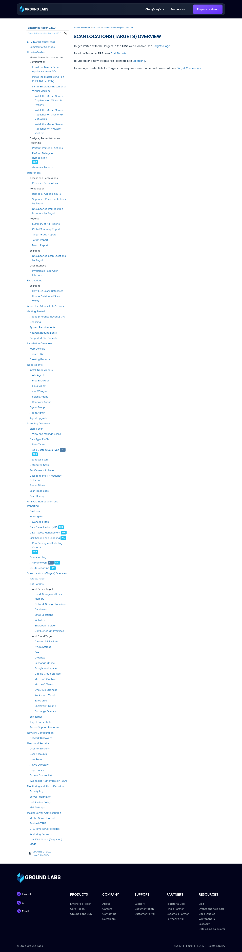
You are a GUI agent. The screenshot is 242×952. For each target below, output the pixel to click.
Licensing (35, 322)
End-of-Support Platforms (44, 727)
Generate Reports (42, 167)
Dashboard (36, 511)
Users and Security (38, 743)
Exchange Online (45, 663)
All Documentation (82, 28)
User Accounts (38, 754)
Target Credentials (40, 722)
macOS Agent (40, 391)
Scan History (37, 496)
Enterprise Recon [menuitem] (80, 904)
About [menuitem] (106, 904)
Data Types (38, 444)
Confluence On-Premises (49, 631)
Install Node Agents (41, 370)
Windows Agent (41, 402)
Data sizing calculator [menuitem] (212, 929)
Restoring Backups (40, 834)
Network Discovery (41, 738)
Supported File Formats (43, 338)
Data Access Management (45, 532)
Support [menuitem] (139, 904)
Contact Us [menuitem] (109, 914)
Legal (189, 946)
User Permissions (40, 748)
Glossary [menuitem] (204, 924)
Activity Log (37, 791)
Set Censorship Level (42, 470)
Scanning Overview (38, 423)
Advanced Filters (39, 522)
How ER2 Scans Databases (47, 291)
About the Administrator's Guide (46, 306)
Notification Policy (40, 802)
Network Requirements (43, 332)
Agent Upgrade (39, 418)
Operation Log (38, 557)
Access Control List (41, 775)
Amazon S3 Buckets (46, 641)
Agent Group (37, 407)
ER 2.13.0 (96, 28)
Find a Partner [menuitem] (175, 909)
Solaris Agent (40, 396)
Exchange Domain (45, 711)
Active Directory (39, 764)
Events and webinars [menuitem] (212, 909)
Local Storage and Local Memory (49, 596)
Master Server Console (43, 818)
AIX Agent (38, 375)
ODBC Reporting (39, 568)
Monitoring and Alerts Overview (45, 786)
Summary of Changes (42, 47)
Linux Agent (39, 386)
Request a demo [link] (207, 9)
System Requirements (42, 327)
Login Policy (37, 770)
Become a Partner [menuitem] (178, 914)
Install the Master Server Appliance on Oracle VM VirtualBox (49, 115)
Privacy (177, 946)
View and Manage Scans (46, 434)
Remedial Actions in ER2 (46, 194)
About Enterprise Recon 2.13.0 (47, 316)
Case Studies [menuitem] (207, 914)
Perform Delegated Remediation (43, 155)
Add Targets (37, 584)
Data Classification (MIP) (43, 527)
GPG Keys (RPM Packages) (45, 829)
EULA (200, 946)
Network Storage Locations (50, 604)
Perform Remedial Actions (47, 148)
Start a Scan (36, 428)
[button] (178, 9)
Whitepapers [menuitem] (207, 919)
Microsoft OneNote (46, 679)
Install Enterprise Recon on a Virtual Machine (49, 89)
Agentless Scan (39, 459)
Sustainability (217, 946)
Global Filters (37, 485)
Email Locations (44, 615)
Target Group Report (44, 234)
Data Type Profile (39, 439)
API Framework (38, 562)
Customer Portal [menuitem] (144, 914)
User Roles (36, 759)
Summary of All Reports (46, 224)
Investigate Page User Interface (45, 273)
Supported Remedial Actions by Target (49, 201)
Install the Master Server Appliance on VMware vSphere (49, 129)
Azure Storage (43, 647)
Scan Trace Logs (39, 491)
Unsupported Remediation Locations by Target (47, 211)
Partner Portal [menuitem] (175, 919)
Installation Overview (39, 343)
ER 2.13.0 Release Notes (41, 41)
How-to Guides (36, 52)
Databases (41, 609)
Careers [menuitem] (107, 909)
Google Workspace (46, 668)
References (34, 173)
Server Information (40, 796)
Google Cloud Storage (48, 673)
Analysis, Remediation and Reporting (42, 504)
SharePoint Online (45, 706)
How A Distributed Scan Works (46, 298)
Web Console (37, 348)
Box (37, 652)
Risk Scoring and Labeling (45, 538)
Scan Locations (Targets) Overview (47, 573)
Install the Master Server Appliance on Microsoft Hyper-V (49, 100)
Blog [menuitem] (201, 904)
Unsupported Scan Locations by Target (49, 258)
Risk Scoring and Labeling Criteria (47, 545)
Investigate (36, 516)
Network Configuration (40, 733)
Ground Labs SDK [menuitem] (81, 914)
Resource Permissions (45, 183)
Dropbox (40, 657)
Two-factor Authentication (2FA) (48, 781)
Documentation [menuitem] (144, 909)
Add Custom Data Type (45, 450)
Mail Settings (37, 807)
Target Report (40, 240)
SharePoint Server (45, 625)
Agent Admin (37, 412)
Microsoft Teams (44, 684)
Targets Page (37, 578)
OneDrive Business (46, 690)
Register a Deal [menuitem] (176, 904)
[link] (33, 9)
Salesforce (41, 700)
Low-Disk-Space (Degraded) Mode (46, 842)
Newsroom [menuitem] (109, 919)
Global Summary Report (46, 229)
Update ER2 (37, 354)
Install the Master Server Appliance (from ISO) (46, 69)
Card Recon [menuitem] (77, 909)
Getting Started (36, 311)
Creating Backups (40, 359)
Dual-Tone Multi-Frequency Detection (46, 478)
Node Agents (35, 365)
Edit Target (36, 716)
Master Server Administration (44, 813)
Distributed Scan (39, 465)
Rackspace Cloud (45, 695)
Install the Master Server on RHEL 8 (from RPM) (48, 79)
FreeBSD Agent (41, 380)
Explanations (34, 280)
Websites (40, 620)
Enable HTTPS (38, 823)
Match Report (40, 245)
